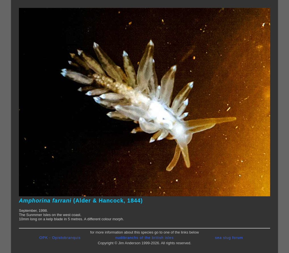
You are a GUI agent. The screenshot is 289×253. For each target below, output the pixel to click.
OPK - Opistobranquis (59, 238)
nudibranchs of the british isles (144, 238)
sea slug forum (229, 238)
